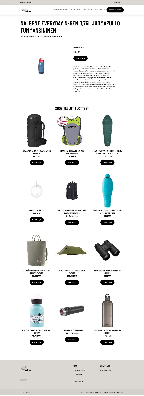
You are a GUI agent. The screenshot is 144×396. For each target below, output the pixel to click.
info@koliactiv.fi (117, 2)
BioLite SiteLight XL (36, 211)
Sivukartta (120, 393)
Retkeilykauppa (115, 10)
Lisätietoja (80, 58)
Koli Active (87, 10)
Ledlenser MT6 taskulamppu (72, 331)
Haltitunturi (75, 10)
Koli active (78, 378)
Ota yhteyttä (90, 393)
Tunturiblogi (99, 10)
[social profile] (34, 2)
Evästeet (98, 393)
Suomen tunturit (60, 10)
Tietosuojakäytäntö (109, 393)
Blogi (82, 393)
